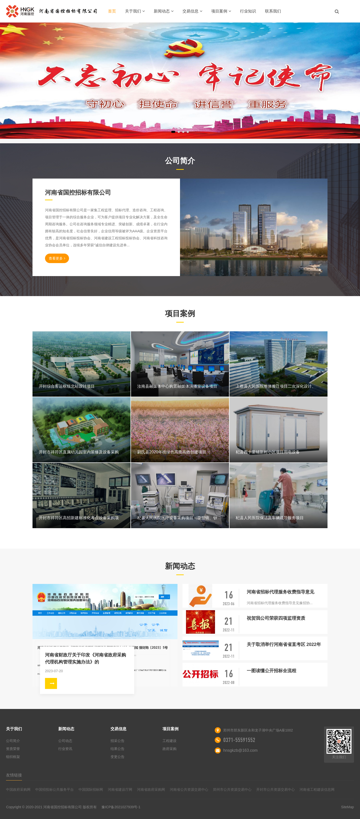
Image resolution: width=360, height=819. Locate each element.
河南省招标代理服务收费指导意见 (280, 591)
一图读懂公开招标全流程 (271, 670)
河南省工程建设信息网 (317, 789)
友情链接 (14, 775)
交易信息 (192, 11)
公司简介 (13, 741)
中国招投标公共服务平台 (54, 789)
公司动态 (65, 741)
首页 (112, 11)
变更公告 (117, 757)
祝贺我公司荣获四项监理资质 (276, 618)
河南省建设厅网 (120, 789)
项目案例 (221, 11)
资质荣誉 (13, 749)
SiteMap (347, 807)
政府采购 (169, 749)
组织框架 (13, 757)
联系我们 (273, 11)
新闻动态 (164, 11)
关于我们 (135, 11)
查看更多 (57, 258)
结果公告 (117, 749)
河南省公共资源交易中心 (189, 789)
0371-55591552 (239, 740)
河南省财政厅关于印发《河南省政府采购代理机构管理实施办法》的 (85, 658)
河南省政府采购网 (151, 789)
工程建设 (169, 741)
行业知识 (248, 11)
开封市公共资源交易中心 (275, 789)
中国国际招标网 (90, 789)
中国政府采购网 (18, 789)
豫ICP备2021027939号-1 (121, 807)
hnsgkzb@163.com (240, 750)
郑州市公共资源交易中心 (232, 789)
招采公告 (117, 741)
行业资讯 (65, 749)
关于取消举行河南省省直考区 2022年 (284, 644)
